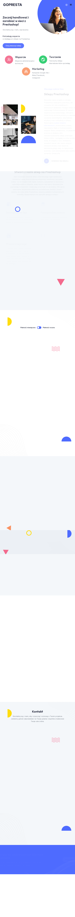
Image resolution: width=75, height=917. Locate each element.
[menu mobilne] (71, 5)
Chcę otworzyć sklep (12, 46)
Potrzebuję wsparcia (9, 36)
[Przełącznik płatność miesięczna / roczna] (39, 327)
